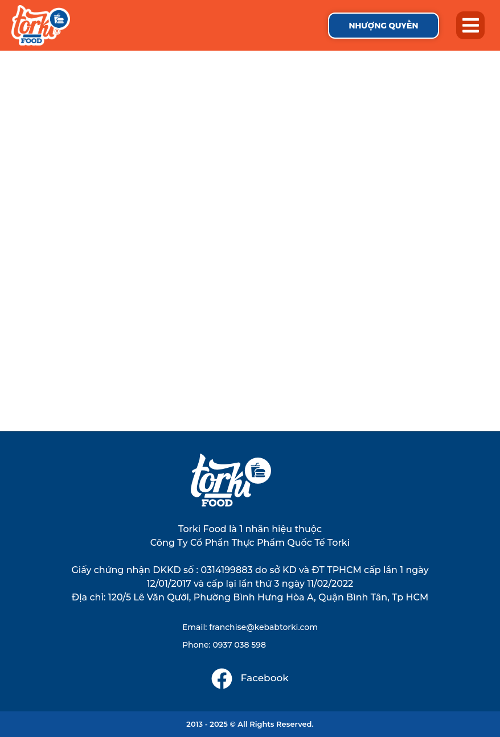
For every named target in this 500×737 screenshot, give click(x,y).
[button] (470, 25)
